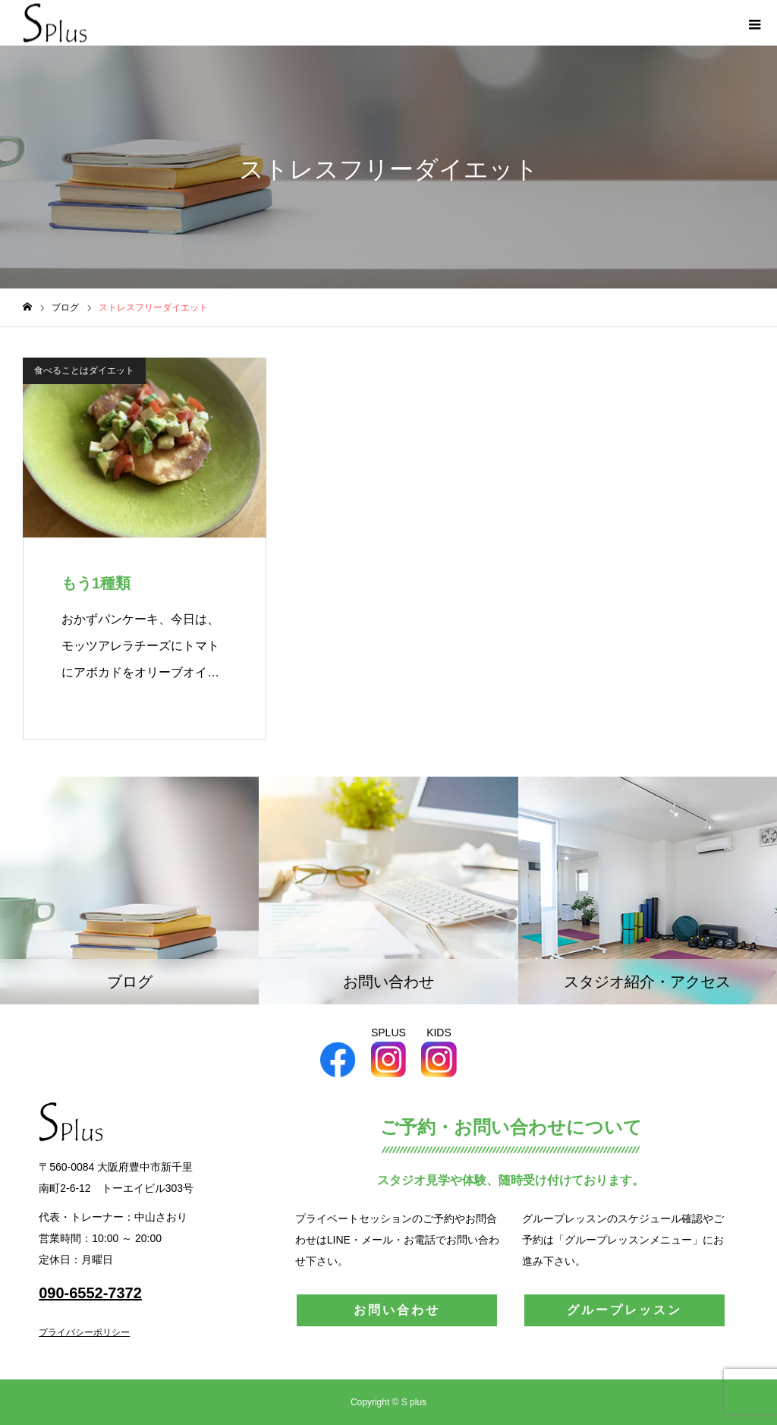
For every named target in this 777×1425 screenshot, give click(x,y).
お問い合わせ (397, 1310)
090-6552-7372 (90, 1293)
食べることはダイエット (84, 370)
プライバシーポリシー (84, 1332)
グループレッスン (624, 1310)
